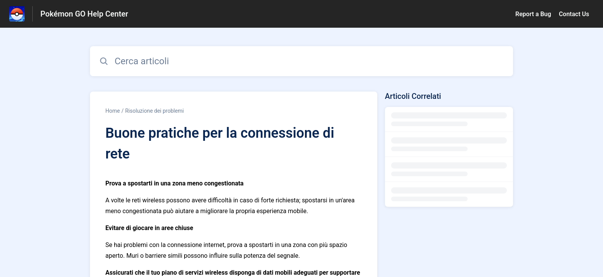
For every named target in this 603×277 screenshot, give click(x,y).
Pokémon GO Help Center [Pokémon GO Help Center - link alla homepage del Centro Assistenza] (84, 13)
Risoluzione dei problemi (154, 111)
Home (112, 111)
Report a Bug (533, 14)
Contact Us (574, 14)
